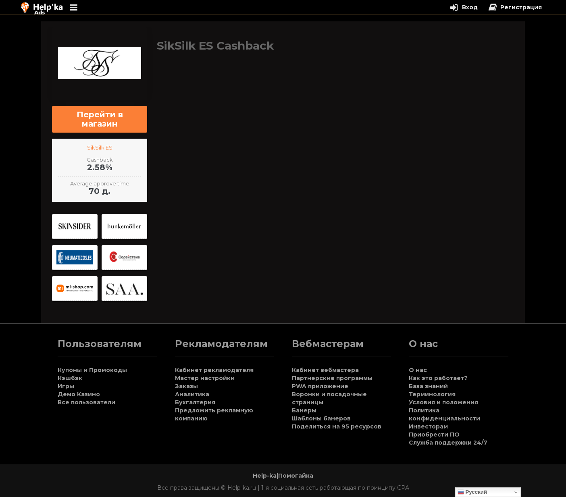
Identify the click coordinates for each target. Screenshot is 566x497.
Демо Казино (79, 394)
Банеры (304, 410)
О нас (418, 370)
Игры (66, 386)
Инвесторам (428, 426)
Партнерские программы (332, 378)
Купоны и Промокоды (92, 370)
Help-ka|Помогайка (283, 475)
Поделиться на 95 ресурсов (336, 426)
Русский (472, 492)
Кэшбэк (70, 378)
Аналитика (192, 394)
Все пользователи (86, 402)
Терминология (432, 394)
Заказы (186, 386)
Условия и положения (443, 402)
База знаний (428, 386)
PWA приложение (320, 386)
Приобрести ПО (434, 434)
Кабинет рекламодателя (214, 370)
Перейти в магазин (100, 119)
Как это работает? (438, 378)
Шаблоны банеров (321, 418)
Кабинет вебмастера (325, 370)
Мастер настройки (205, 378)
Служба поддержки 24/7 (448, 442)
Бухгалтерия (195, 402)
